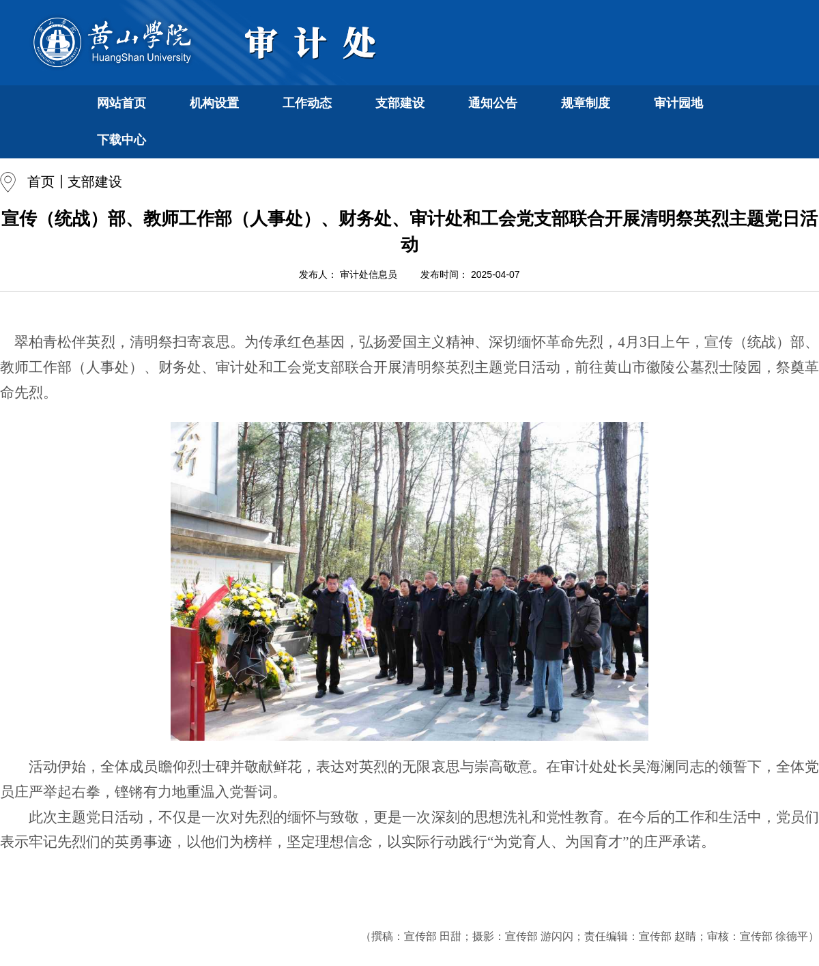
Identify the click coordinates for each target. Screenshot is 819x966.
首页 (41, 181)
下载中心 (121, 140)
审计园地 (678, 103)
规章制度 (585, 103)
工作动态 (307, 103)
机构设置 (214, 103)
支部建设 (400, 103)
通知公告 (492, 103)
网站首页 (121, 103)
